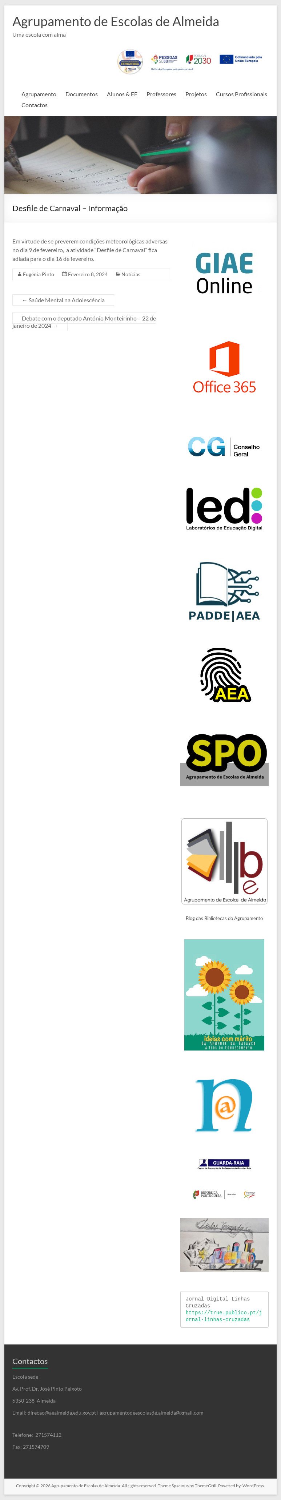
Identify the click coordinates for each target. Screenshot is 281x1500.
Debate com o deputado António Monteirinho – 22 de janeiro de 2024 (84, 322)
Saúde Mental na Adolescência (63, 300)
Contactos (34, 104)
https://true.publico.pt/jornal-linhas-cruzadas (224, 1316)
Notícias (130, 274)
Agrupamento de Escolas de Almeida (115, 21)
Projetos (196, 93)
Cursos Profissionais (241, 93)
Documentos (81, 93)
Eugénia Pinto (38, 274)
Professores (161, 93)
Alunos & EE (122, 93)
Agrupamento (38, 93)
